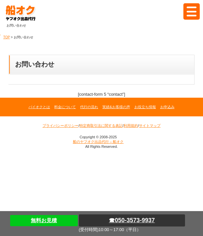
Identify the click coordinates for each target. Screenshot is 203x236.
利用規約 (131, 126)
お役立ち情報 (145, 107)
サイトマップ (150, 126)
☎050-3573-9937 (132, 220)
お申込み (167, 107)
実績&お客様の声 (116, 107)
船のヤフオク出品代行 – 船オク (27, 13)
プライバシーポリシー (60, 126)
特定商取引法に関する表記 (101, 126)
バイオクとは (39, 107)
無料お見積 (44, 220)
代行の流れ (89, 107)
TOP (6, 37)
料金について (65, 107)
